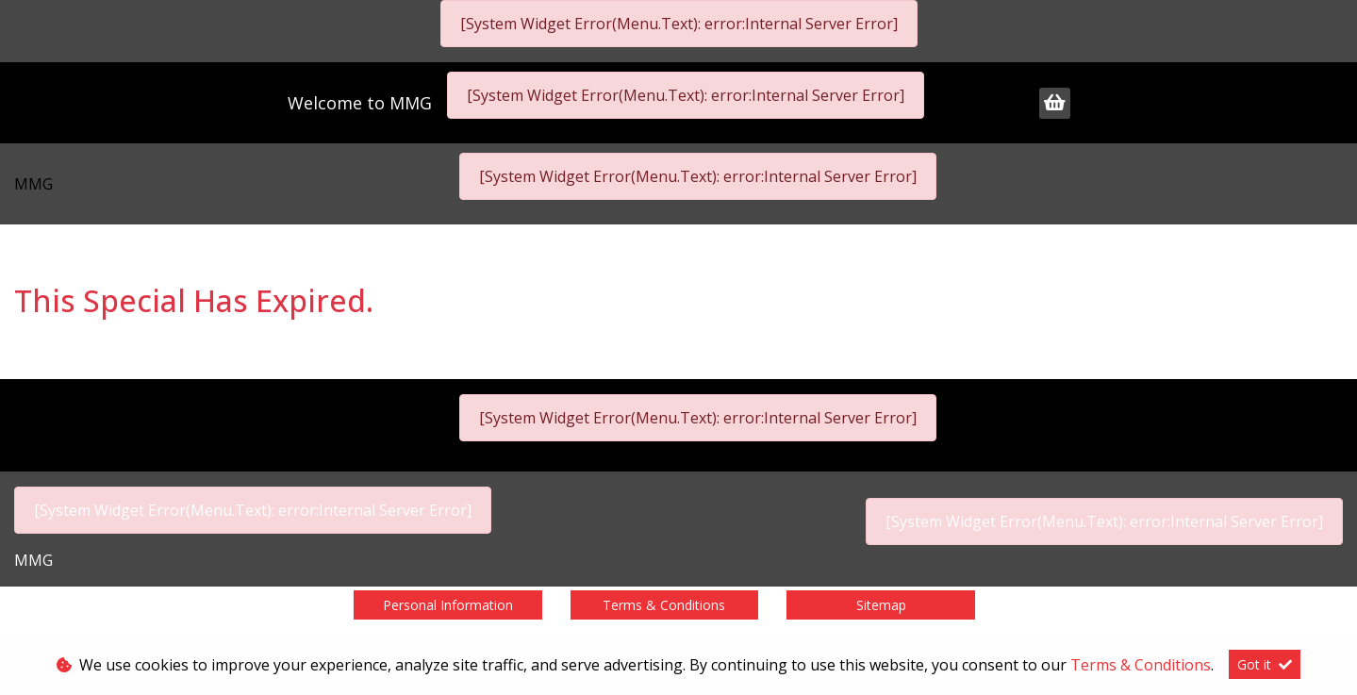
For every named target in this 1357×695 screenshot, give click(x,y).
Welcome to (360, 102)
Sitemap (881, 605)
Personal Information (448, 605)
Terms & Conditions (664, 605)
